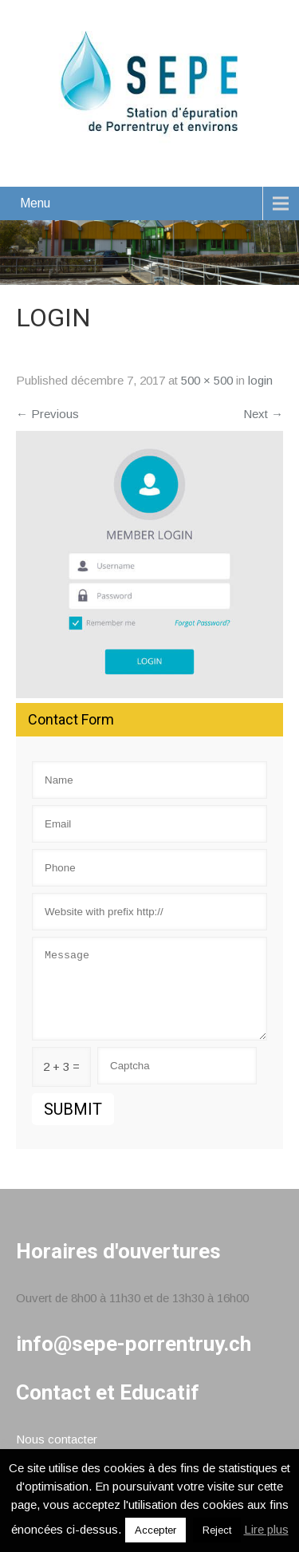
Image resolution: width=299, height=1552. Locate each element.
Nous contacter (56, 1439)
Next (263, 414)
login (260, 380)
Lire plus (266, 1529)
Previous (47, 414)
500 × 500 (207, 380)
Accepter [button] (155, 1530)
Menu (35, 203)
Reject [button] (217, 1530)
